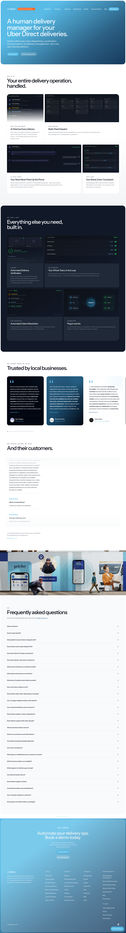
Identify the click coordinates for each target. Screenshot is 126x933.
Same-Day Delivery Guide (110, 881)
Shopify (86, 879)
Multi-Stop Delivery (50, 893)
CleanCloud (87, 886)
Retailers (66, 875)
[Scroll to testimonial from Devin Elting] (23, 431)
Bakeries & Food (69, 886)
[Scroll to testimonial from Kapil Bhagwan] (29, 431)
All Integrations (88, 875)
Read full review (14, 412)
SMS (85, 897)
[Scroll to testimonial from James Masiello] (21, 431)
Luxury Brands (68, 897)
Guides (86, 9)
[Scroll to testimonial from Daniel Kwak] (24, 431)
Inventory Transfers (50, 897)
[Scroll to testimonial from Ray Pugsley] (7, 431)
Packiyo (86, 882)
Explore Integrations (28, 54)
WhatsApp (87, 893)
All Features (48, 875)
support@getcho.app (109, 908)
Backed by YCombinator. (26, 9)
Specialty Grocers (69, 900)
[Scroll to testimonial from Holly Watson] (26, 431)
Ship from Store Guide (109, 888)
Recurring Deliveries (51, 886)
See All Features (63, 857)
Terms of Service (107, 915)
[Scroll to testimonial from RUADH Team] (13, 431)
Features (67, 9)
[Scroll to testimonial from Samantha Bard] (32, 431)
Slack (85, 889)
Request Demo (63, 852)
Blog (105, 9)
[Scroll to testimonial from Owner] (16, 431)
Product (58, 9)
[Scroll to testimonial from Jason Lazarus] (27, 431)
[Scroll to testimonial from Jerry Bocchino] (18, 431)
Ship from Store (49, 900)
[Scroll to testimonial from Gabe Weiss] (10, 431)
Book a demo (12, 538)
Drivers (105, 911)
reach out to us (42, 618)
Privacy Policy (106, 918)
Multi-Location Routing (51, 889)
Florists (66, 889)
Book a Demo (114, 9)
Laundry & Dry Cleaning (71, 882)
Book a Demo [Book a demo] (117, 929)
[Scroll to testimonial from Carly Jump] (12, 431)
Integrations (77, 9)
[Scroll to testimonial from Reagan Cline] (15, 431)
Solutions (48, 9)
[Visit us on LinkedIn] (118, 924)
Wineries (66, 893)
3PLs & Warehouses (70, 879)
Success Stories (96, 9)
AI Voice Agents (49, 879)
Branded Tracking (50, 882)
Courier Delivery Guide (109, 885)
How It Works (106, 899)
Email (85, 900)
